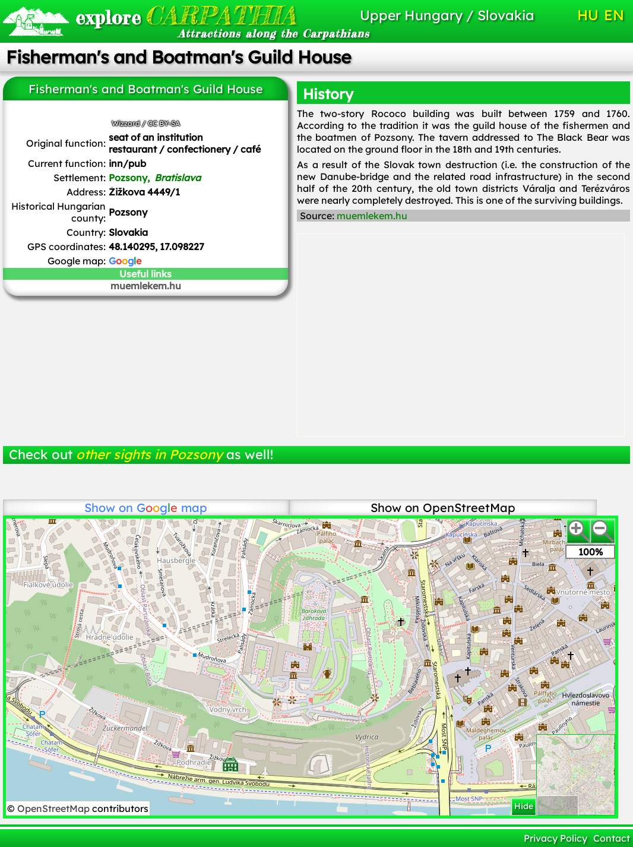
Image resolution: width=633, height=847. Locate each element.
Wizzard (126, 123)
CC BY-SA (164, 123)
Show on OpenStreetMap (443, 507)
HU (588, 15)
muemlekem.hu (145, 286)
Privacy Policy (555, 838)
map (172, 507)
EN (614, 15)
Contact (611, 838)
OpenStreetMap (54, 808)
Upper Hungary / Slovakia (447, 15)
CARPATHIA (170, 15)
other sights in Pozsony (149, 454)
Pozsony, (155, 178)
